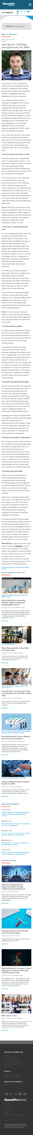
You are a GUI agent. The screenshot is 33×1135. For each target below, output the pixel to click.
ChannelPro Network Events (12, 1074)
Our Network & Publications (12, 1060)
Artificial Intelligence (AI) (9, 731)
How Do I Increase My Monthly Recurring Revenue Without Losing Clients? (16, 834)
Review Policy (8, 1106)
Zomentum (18, 546)
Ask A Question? (9, 1066)
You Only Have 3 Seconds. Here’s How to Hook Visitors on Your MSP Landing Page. (16, 693)
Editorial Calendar (9, 1057)
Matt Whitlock (16, 936)
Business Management (8, 567)
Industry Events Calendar (11, 1077)
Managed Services (24, 567)
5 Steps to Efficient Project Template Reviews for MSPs (16, 783)
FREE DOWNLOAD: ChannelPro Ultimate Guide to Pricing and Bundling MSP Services (14, 602)
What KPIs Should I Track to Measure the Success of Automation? (16, 737)
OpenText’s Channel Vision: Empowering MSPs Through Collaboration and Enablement (13, 886)
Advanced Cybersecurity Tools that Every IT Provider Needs (15, 932)
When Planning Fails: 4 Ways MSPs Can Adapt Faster (15, 649)
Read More (5, 621)
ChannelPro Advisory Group (12, 1062)
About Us (7, 1055)
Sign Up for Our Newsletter (12, 1064)
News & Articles (9, 34)
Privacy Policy (8, 1110)
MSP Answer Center (18, 733)
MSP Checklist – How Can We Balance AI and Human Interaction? (15, 843)
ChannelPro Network (19, 607)
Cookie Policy (8, 1113)
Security (4, 569)
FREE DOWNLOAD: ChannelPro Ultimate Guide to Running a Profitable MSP (16, 853)
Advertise (7, 1085)
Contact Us (7, 1104)
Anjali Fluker (15, 891)
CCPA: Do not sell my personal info (14, 1115)
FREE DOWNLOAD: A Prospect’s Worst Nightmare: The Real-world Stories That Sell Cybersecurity (16, 970)
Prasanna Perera (17, 698)
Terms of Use (8, 1108)
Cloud (16, 567)
